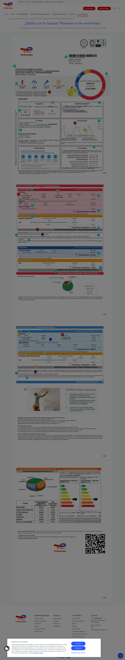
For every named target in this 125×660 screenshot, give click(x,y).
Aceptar (78, 644)
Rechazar (78, 648)
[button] (7, 648)
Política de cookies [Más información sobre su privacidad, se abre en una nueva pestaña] (38, 653)
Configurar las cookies (78, 652)
